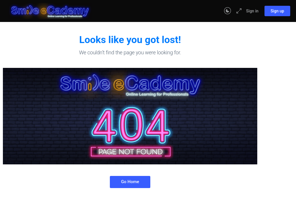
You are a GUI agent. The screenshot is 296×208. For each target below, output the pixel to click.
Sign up (277, 11)
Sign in (252, 11)
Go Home (130, 181)
